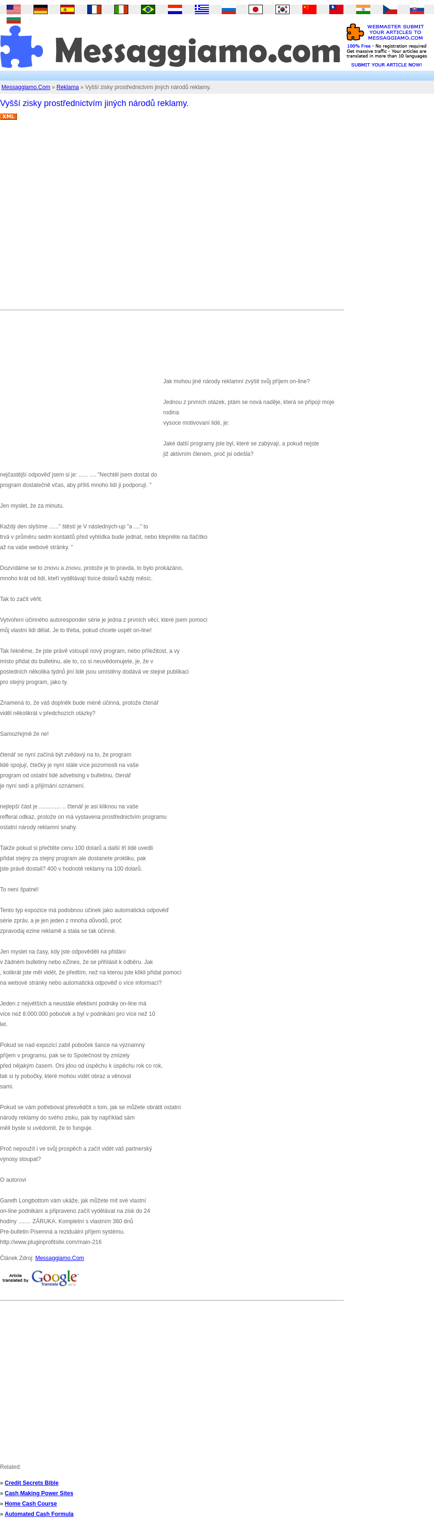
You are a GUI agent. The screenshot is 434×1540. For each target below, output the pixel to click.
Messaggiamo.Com (25, 87)
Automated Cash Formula (39, 1514)
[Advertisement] (88, 218)
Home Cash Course (31, 1503)
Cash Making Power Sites (39, 1493)
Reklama (68, 87)
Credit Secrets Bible (31, 1483)
